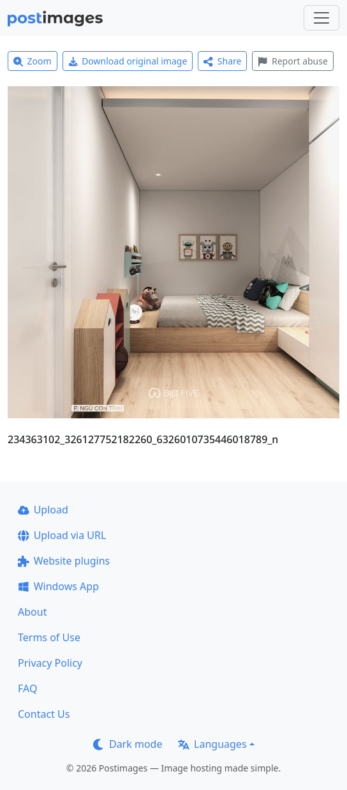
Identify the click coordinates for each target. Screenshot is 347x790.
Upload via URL (62, 535)
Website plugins (64, 561)
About (32, 612)
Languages (212, 744)
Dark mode (127, 744)
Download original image (128, 61)
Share (222, 61)
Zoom (32, 61)
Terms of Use (49, 637)
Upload (43, 510)
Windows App (58, 586)
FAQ (27, 688)
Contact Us (44, 714)
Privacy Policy (50, 663)
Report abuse (292, 61)
